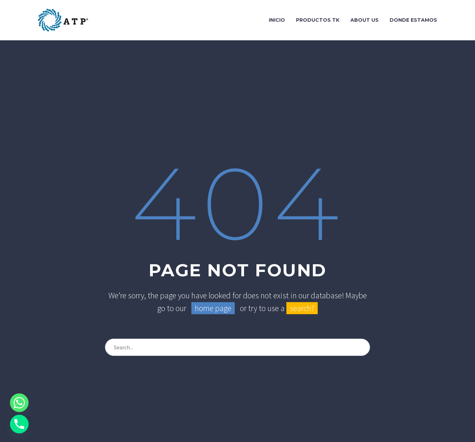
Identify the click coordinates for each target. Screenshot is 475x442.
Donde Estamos (413, 20)
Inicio (277, 20)
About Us (364, 20)
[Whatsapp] (19, 402)
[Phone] (19, 424)
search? (302, 308)
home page (213, 308)
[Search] (237, 347)
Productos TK (317, 20)
